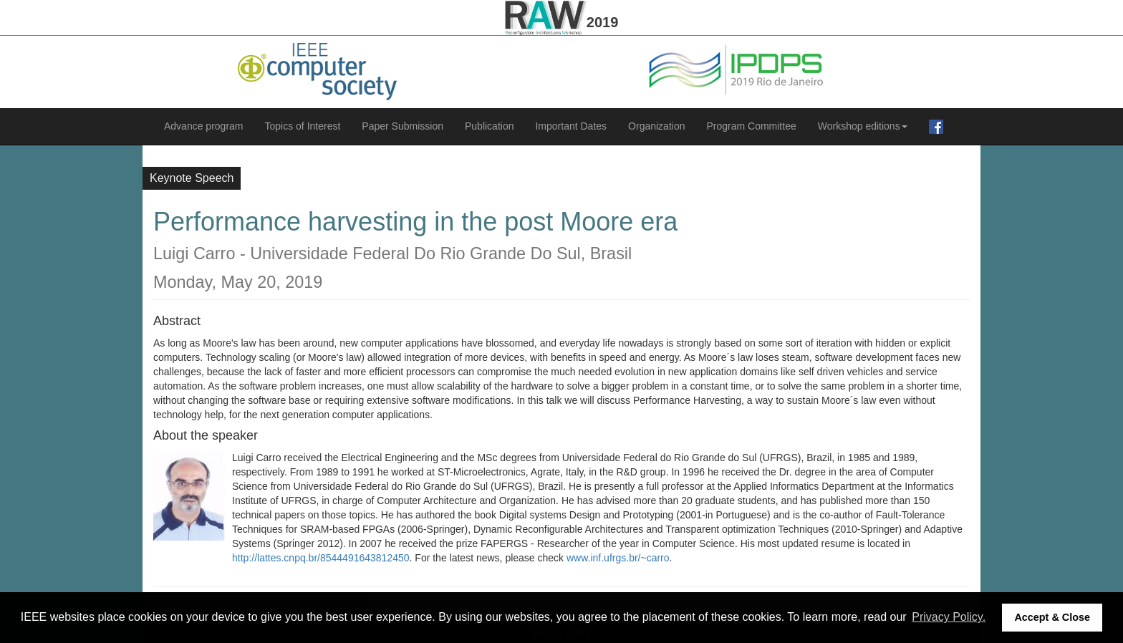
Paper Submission (402, 126)
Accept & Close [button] (1052, 617)
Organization (656, 126)
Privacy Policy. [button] (948, 617)
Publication (489, 126)
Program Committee (751, 126)
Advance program (204, 126)
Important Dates (571, 126)
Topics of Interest (303, 126)
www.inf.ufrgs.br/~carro (618, 558)
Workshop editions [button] (862, 126)
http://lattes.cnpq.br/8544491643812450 (321, 558)
